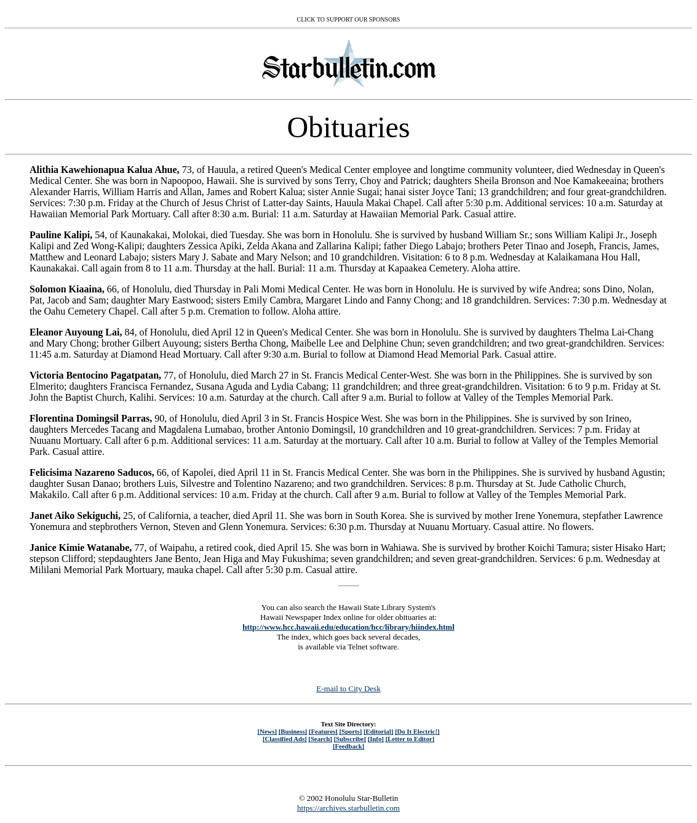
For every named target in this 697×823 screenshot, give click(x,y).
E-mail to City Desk (348, 688)
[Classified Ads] (285, 738)
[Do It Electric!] (417, 731)
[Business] (293, 731)
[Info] (376, 738)
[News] (267, 731)
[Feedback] (348, 746)
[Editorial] (378, 731)
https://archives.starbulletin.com (348, 808)
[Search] (320, 738)
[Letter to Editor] (410, 738)
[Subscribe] (350, 738)
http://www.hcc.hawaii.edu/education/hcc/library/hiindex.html (348, 627)
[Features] (323, 731)
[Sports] (350, 731)
